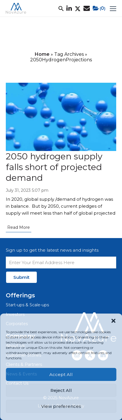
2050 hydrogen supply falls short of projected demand (54, 167)
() (99, 8)
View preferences (61, 406)
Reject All (61, 390)
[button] (113, 321)
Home (42, 54)
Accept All (61, 374)
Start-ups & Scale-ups (27, 304)
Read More (18, 227)
